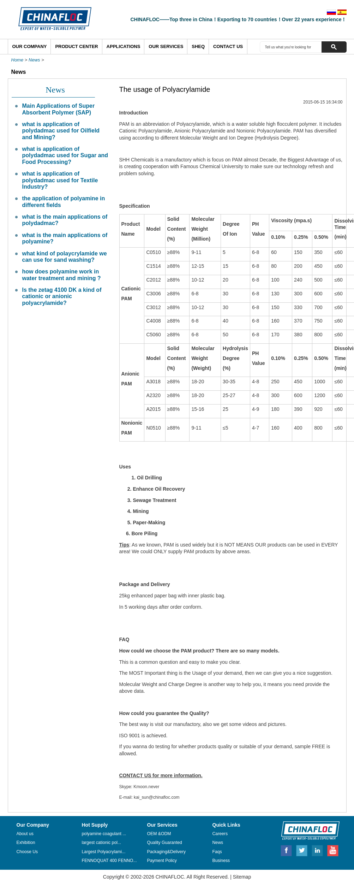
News (34, 60)
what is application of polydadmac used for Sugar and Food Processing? (65, 155)
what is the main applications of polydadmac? (65, 220)
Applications (123, 46)
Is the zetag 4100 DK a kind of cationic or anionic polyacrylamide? (62, 296)
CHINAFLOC (307, 830)
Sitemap (242, 877)
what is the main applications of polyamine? (65, 238)
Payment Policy (162, 860)
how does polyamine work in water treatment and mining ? (61, 274)
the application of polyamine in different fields (63, 201)
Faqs (217, 851)
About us (25, 833)
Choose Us (27, 851)
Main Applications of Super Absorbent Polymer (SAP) (58, 109)
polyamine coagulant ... (104, 833)
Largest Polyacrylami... (104, 851)
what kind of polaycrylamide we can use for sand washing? (64, 256)
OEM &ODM (159, 833)
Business (221, 860)
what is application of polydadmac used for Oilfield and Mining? (61, 130)
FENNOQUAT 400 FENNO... (109, 860)
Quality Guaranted (164, 842)
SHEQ (198, 46)
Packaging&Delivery (166, 851)
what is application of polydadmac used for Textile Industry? (60, 180)
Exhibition (26, 842)
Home (17, 60)
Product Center (76, 46)
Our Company (29, 46)
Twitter (302, 849)
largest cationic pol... (101, 842)
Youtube (333, 849)
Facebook (286, 849)
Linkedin (317, 849)
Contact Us (228, 46)
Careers (220, 833)
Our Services (166, 46)
